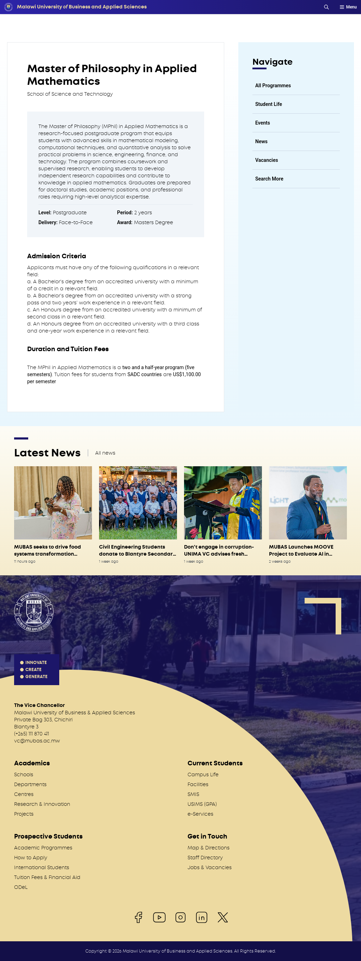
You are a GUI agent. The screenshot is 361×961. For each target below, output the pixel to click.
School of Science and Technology (70, 94)
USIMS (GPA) (202, 804)
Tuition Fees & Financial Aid (47, 877)
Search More (269, 179)
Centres (23, 794)
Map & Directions (209, 848)
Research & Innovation (42, 804)
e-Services (200, 814)
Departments (30, 784)
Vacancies (266, 160)
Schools (23, 774)
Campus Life (203, 774)
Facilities (198, 784)
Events (262, 123)
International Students (41, 867)
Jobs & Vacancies (210, 867)
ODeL (20, 887)
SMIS (193, 794)
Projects (23, 814)
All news (105, 453)
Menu (348, 7)
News (261, 141)
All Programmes (273, 85)
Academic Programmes (43, 848)
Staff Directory (205, 857)
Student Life (268, 104)
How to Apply (30, 857)
